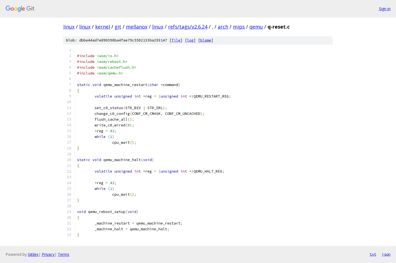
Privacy (48, 254)
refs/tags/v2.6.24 (187, 26)
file (176, 40)
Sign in (385, 8)
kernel (102, 26)
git (118, 26)
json (386, 254)
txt (373, 254)
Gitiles (33, 254)
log (190, 40)
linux (69, 26)
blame (205, 40)
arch (223, 26)
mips (239, 26)
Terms (63, 254)
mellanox (136, 26)
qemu (256, 26)
